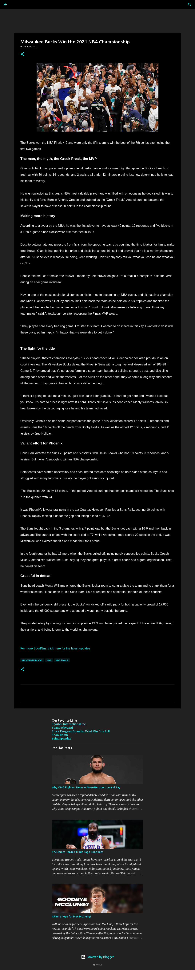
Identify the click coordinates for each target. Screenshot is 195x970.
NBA (49, 660)
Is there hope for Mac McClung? (71, 916)
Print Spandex (61, 738)
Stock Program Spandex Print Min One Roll (81, 731)
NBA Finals (62, 660)
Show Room (60, 735)
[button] (22, 54)
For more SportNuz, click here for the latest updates (55, 648)
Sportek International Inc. (69, 724)
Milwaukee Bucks (32, 660)
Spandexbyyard (62, 727)
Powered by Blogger (97, 957)
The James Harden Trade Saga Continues (77, 852)
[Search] (16, 4)
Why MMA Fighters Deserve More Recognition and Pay (86, 787)
